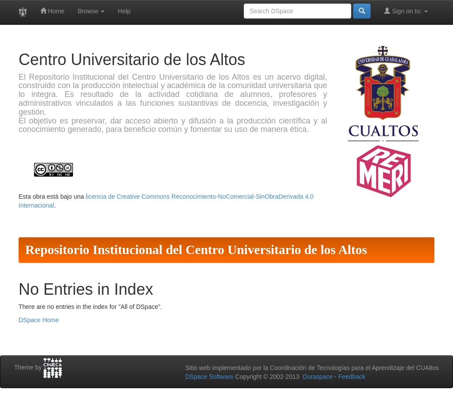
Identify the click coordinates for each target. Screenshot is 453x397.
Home (52, 11)
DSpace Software (209, 376)
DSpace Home (39, 320)
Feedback (351, 376)
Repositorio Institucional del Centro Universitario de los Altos (196, 250)
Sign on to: (406, 11)
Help (124, 11)
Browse (91, 11)
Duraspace (318, 376)
